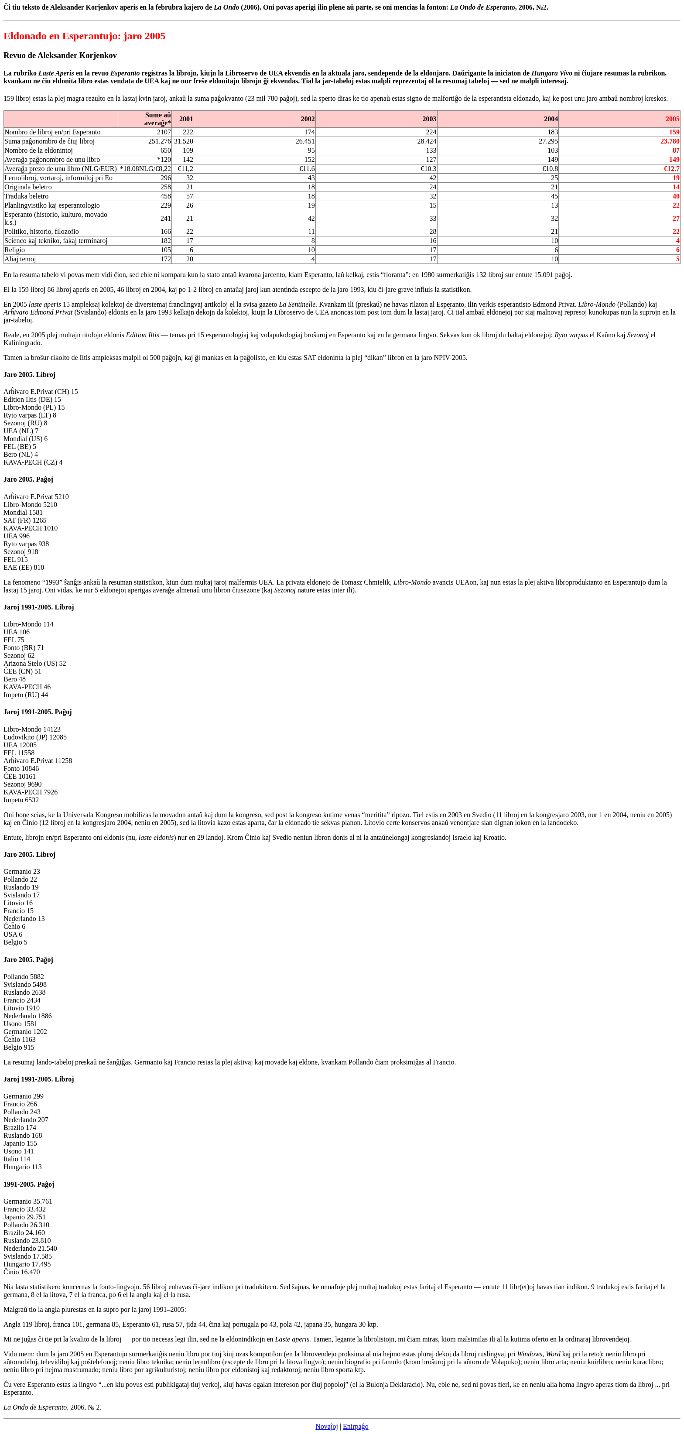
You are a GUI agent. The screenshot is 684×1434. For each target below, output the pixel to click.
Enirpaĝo (356, 1426)
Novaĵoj (326, 1426)
